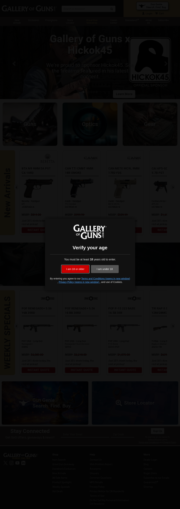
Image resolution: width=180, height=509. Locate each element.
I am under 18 (105, 268)
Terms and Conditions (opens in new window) (105, 278)
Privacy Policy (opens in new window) (79, 282)
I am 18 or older (75, 268)
